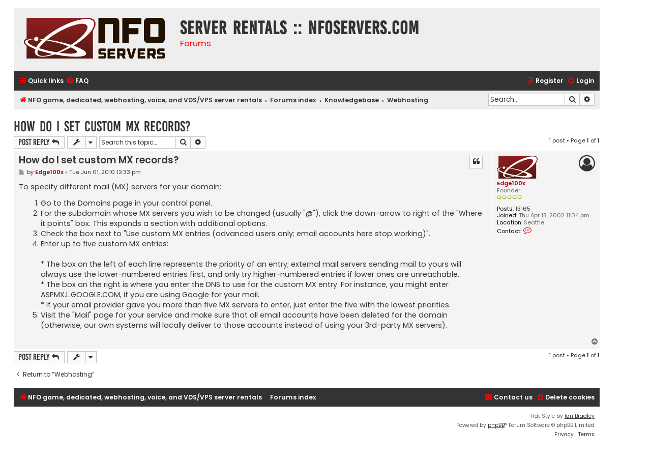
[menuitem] (77, 81)
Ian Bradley (580, 416)
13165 (522, 209)
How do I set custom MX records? (102, 126)
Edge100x (511, 183)
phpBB (496, 425)
